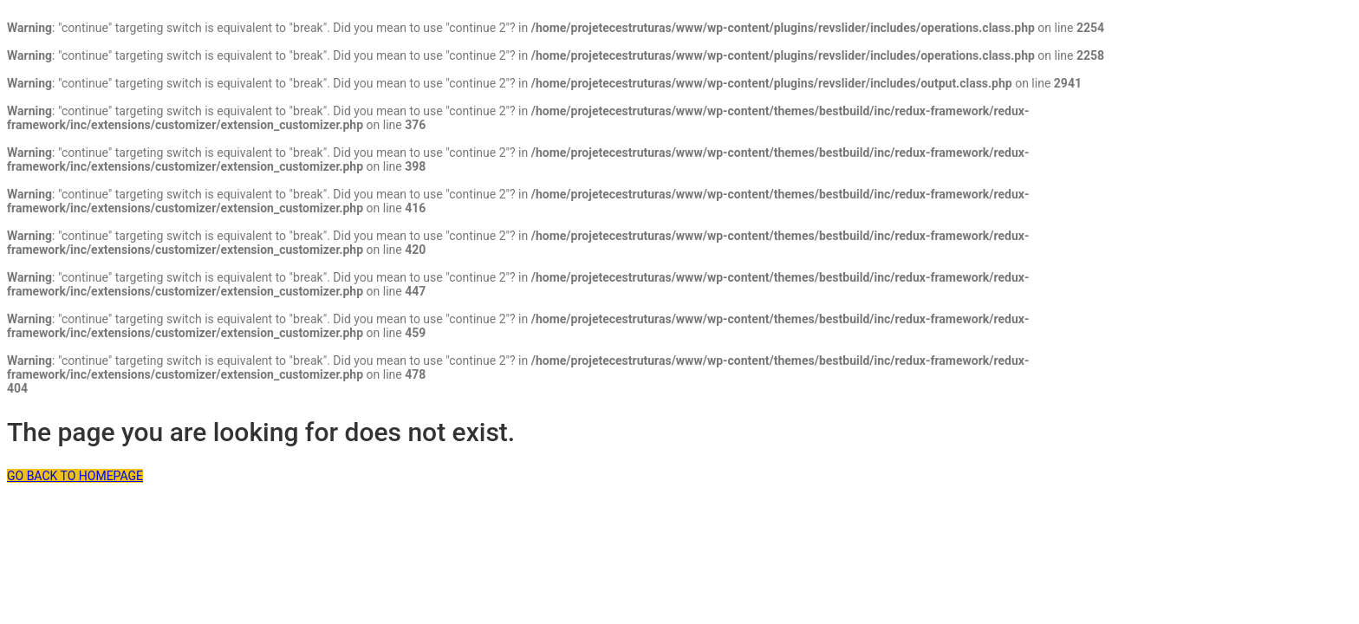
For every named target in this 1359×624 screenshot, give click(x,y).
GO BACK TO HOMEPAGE (75, 476)
